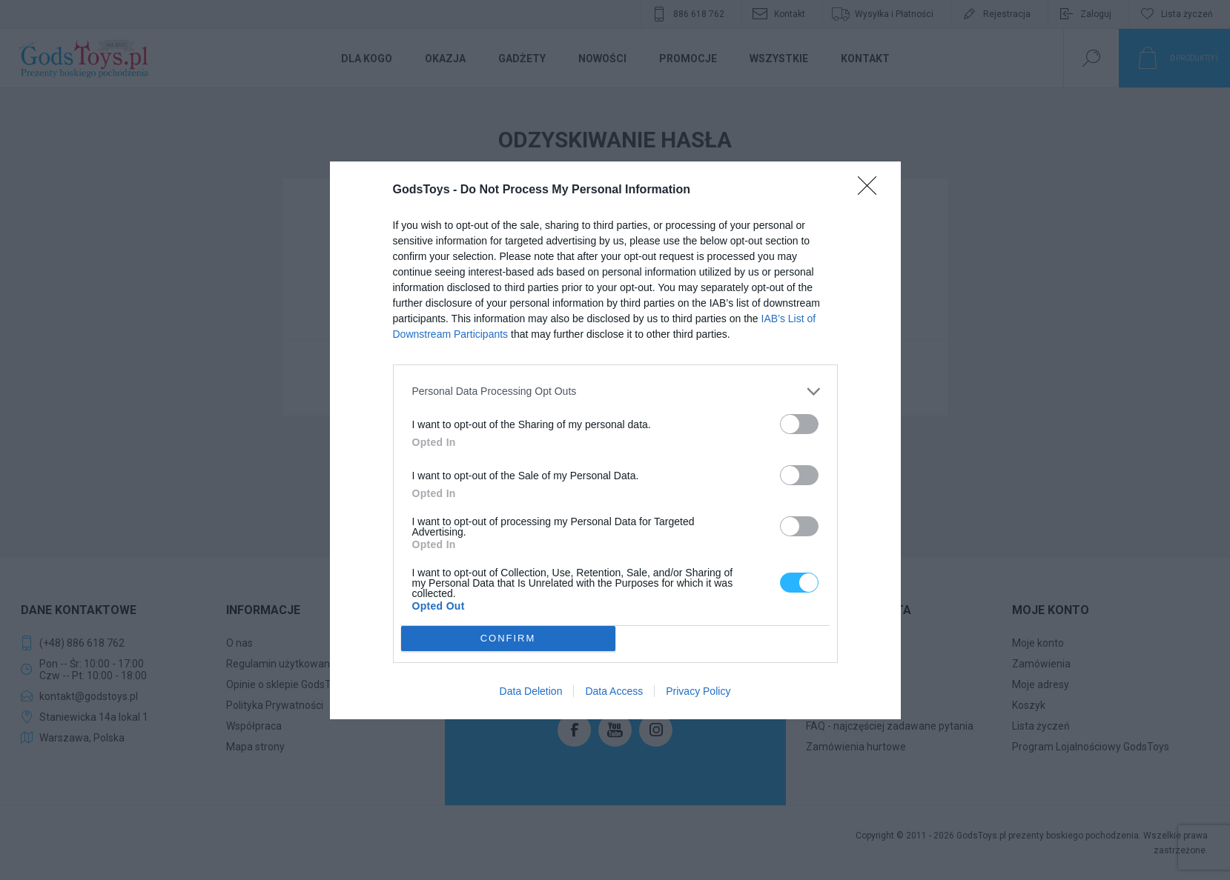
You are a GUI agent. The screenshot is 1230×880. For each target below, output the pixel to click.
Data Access (614, 691)
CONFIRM (508, 638)
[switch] (799, 424)
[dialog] (615, 440)
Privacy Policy (698, 691)
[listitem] (615, 391)
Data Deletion (531, 691)
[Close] (872, 190)
